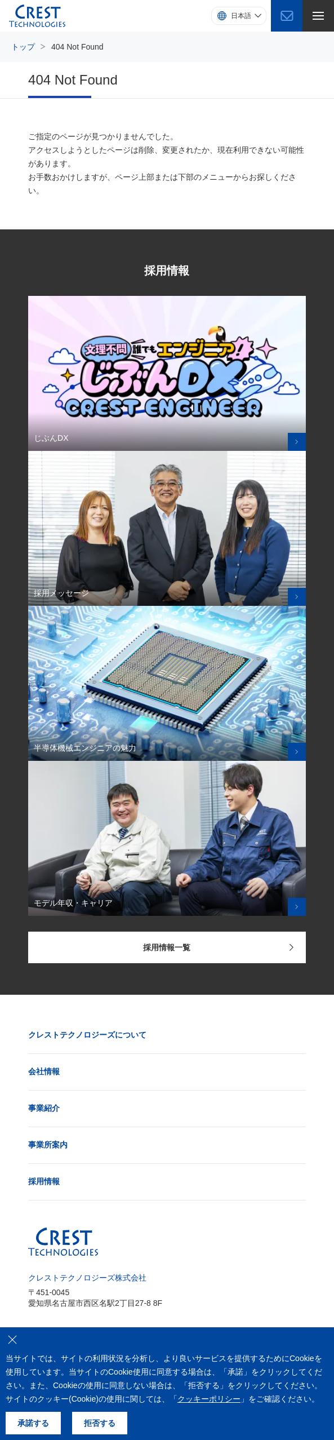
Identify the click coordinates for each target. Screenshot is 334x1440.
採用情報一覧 (218, 947)
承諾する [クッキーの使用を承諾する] (33, 1423)
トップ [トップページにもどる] (23, 47)
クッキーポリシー (209, 1398)
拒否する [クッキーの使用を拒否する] (99, 1423)
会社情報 (44, 1071)
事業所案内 (48, 1144)
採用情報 (44, 1181)
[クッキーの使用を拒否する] (12, 1339)
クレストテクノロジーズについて (87, 1034)
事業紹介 (44, 1108)
